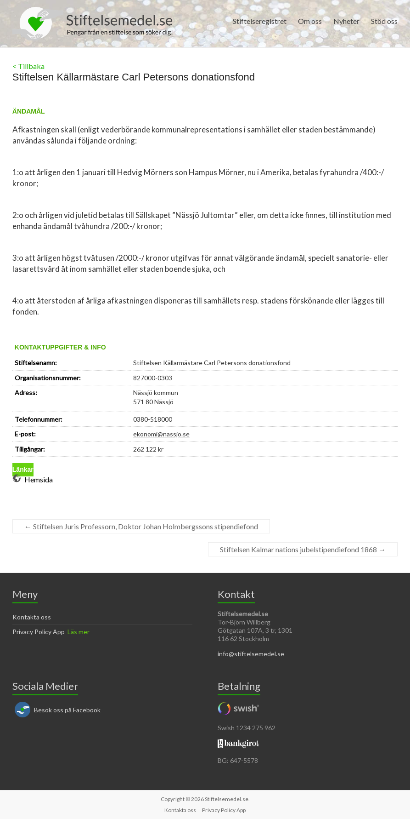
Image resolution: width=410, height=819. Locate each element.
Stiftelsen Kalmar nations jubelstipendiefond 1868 (303, 549)
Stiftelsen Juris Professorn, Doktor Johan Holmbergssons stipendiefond (141, 526)
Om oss (310, 21)
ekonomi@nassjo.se (161, 434)
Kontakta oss (31, 617)
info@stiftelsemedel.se (251, 654)
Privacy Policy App (38, 632)
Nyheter (346, 21)
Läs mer (78, 632)
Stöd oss (384, 21)
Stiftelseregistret (259, 21)
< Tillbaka (28, 66)
